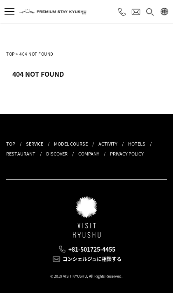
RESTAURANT (20, 153)
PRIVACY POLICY (127, 153)
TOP (10, 54)
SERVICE (34, 143)
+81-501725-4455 (91, 249)
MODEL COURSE (71, 143)
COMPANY (88, 153)
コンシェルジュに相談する (92, 259)
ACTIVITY (107, 143)
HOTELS (136, 143)
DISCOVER (57, 153)
